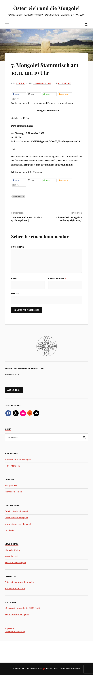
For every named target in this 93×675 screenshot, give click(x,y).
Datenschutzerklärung (15, 631)
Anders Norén (73, 669)
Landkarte (9, 530)
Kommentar (18, 247)
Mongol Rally (11, 485)
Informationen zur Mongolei (18, 524)
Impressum (10, 628)
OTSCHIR (20, 83)
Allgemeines (64, 83)
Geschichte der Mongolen (16, 517)
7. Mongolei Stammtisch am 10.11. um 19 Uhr (43, 68)
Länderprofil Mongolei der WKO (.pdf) (22, 608)
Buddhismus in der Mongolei (18, 459)
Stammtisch (18, 196)
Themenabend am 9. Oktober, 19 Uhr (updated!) (26, 219)
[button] (19, 94)
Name (14, 279)
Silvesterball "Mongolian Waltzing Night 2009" (69, 219)
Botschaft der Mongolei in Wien (19, 582)
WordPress (36, 669)
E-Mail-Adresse (57, 279)
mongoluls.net (11, 556)
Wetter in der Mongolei (15, 562)
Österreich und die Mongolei (46, 8)
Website (15, 293)
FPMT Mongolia (12, 466)
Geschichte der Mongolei (16, 511)
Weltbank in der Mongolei (17, 614)
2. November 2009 (42, 83)
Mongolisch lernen (13, 491)
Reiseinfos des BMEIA (15, 588)
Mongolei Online (12, 550)
